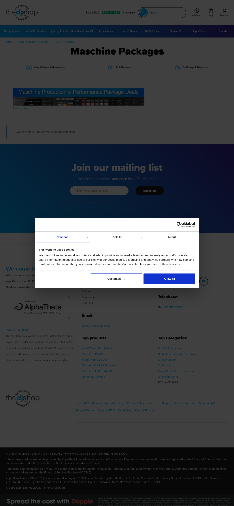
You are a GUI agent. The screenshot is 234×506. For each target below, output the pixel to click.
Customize (116, 278)
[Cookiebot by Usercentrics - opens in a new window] (179, 224)
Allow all (169, 278)
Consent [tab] (62, 237)
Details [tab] (117, 237)
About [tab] (172, 237)
